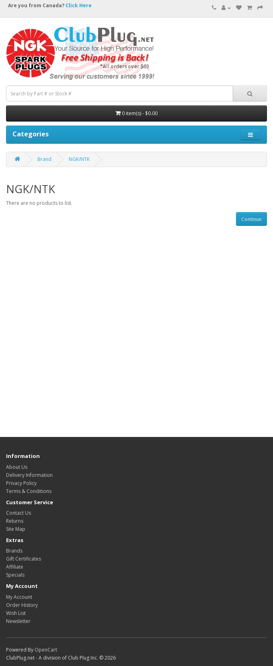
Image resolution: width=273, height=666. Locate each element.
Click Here (79, 5)
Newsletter (18, 621)
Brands (14, 550)
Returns (14, 521)
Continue (251, 219)
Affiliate (14, 566)
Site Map (15, 529)
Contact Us (18, 512)
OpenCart (46, 649)
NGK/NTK (79, 159)
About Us (16, 467)
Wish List (16, 613)
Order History (22, 605)
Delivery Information (29, 475)
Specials (15, 574)
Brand (44, 159)
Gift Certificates (23, 558)
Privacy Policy (21, 483)
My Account (19, 597)
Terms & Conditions (28, 491)
